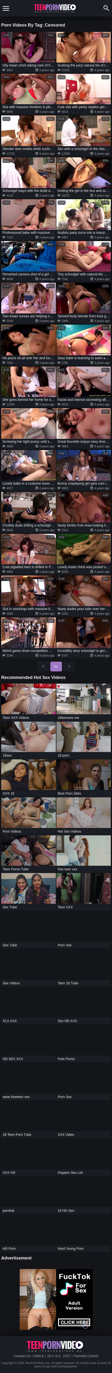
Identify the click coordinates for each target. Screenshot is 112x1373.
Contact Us (22, 1356)
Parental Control (86, 1356)
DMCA (39, 1356)
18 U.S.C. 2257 (58, 1356)
